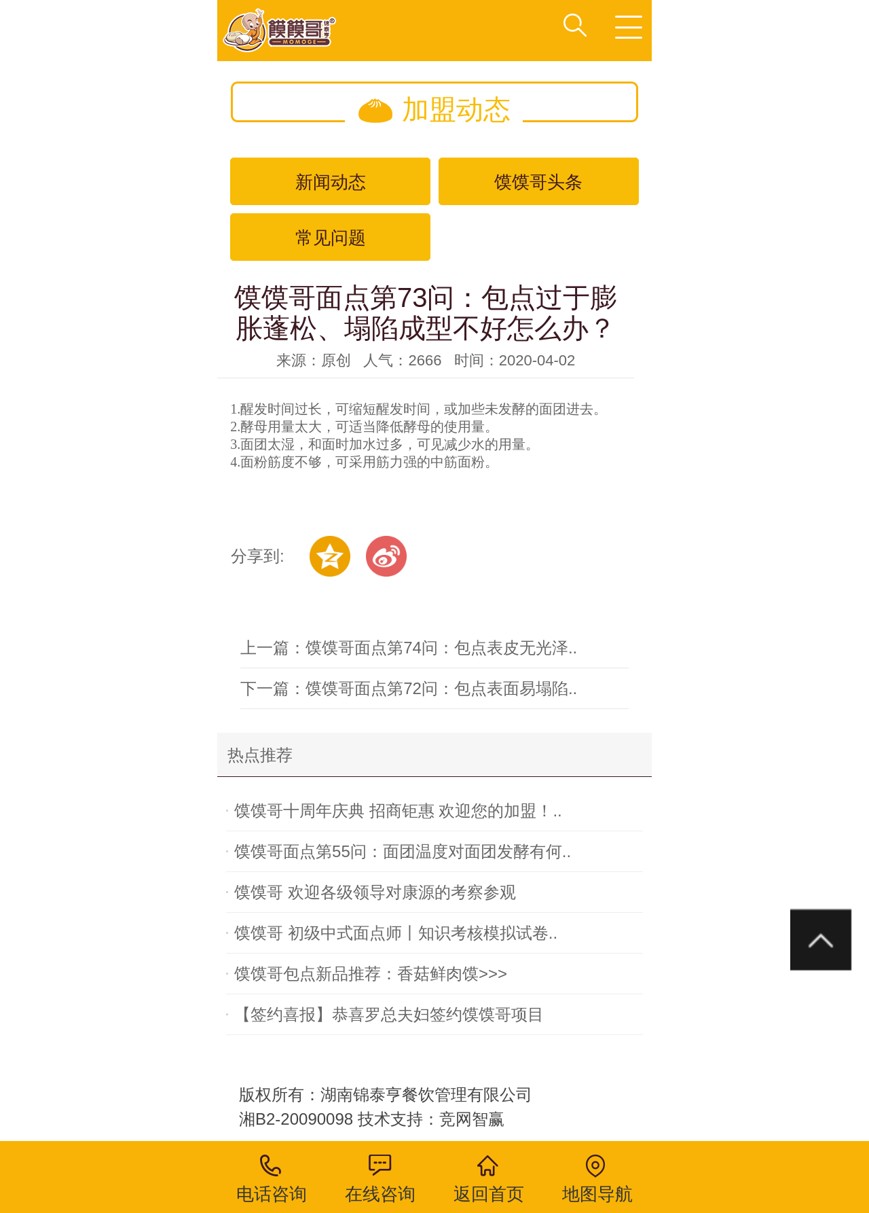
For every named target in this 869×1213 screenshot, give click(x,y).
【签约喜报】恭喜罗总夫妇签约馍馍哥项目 (389, 1014)
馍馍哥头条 (538, 182)
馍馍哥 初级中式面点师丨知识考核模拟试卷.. (395, 933)
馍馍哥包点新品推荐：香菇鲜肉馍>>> (370, 973)
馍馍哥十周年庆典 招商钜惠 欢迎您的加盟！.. (398, 810)
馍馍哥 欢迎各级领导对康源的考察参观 (375, 892)
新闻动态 (330, 182)
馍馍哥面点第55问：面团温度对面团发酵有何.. (402, 851)
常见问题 (330, 238)
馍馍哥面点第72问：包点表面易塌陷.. (441, 688)
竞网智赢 (474, 1119)
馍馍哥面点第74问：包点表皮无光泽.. (441, 647)
